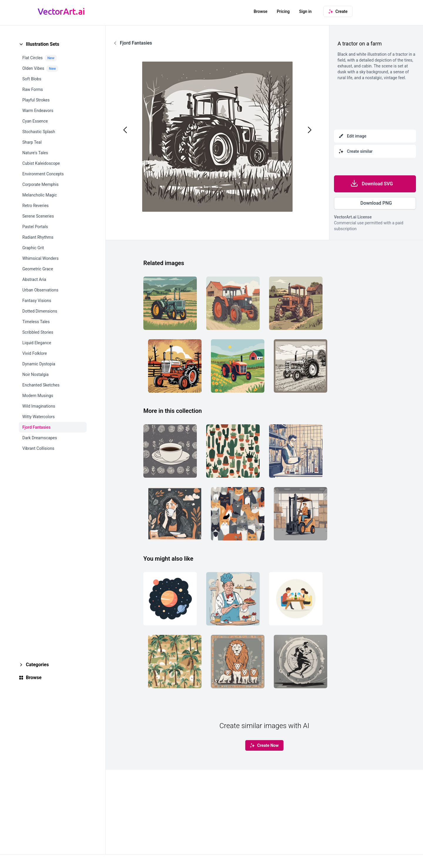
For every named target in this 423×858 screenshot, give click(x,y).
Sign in (305, 11)
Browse (260, 11)
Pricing (283, 11)
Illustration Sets (42, 44)
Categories (37, 664)
